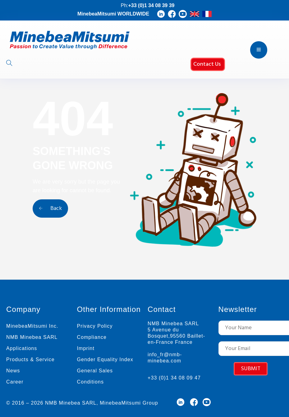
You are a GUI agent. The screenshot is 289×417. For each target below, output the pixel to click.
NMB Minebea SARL (31, 337)
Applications (21, 348)
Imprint (86, 348)
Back (50, 208)
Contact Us (207, 64)
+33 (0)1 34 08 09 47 (174, 377)
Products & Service (30, 359)
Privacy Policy (95, 326)
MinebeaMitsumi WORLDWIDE (113, 13)
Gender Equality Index (105, 359)
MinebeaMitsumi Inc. (32, 326)
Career (15, 381)
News (13, 370)
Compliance (92, 337)
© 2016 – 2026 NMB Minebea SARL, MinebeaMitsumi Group (82, 403)
